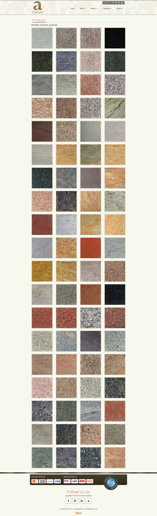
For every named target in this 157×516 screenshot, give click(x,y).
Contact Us (120, 8)
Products (93, 8)
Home (72, 8)
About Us (82, 8)
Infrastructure (107, 8)
